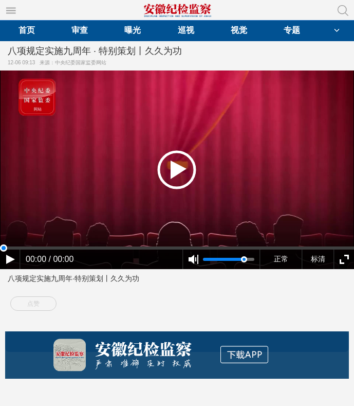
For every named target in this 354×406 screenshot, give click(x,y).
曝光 (132, 30)
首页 (26, 30)
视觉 (239, 30)
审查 (79, 30)
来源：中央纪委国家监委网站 (74, 62)
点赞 (33, 303)
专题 (292, 30)
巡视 (186, 30)
